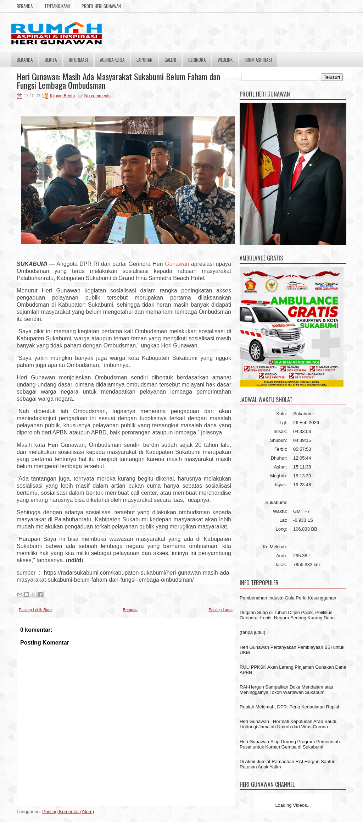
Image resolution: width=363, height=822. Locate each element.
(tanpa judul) (252, 632)
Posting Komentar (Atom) (68, 811)
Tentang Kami (57, 6)
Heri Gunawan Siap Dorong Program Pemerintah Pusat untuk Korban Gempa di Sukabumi (290, 744)
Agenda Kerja (112, 59)
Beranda (25, 6)
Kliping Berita (62, 95)
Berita (51, 59)
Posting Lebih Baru (35, 610)
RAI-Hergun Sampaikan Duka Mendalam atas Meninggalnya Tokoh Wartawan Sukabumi (286, 689)
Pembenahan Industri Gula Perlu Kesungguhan (288, 598)
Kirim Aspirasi (258, 59)
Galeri (170, 59)
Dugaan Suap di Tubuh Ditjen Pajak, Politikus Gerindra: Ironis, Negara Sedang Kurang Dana (287, 615)
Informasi (78, 59)
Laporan (144, 59)
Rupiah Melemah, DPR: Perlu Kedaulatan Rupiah (290, 706)
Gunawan (177, 264)
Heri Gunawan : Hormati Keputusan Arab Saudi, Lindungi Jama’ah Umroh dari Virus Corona (288, 724)
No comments (97, 95)
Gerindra (197, 59)
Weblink (225, 59)
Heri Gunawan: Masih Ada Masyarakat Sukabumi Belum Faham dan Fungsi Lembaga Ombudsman (118, 80)
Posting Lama (221, 610)
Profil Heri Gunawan (101, 6)
